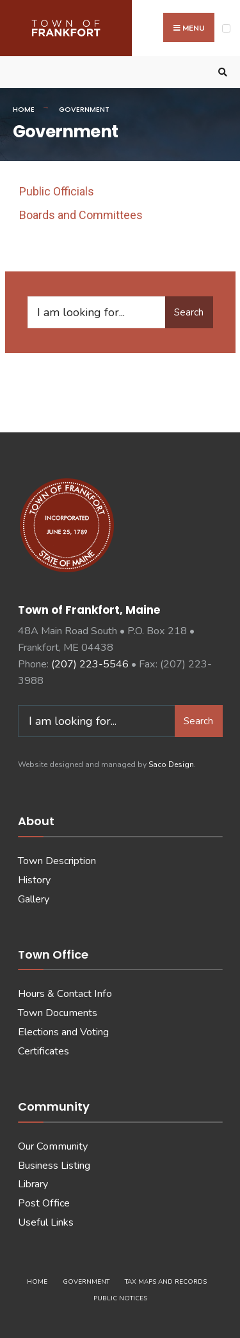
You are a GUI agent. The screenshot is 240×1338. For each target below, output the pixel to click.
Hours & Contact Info (65, 994)
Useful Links (46, 1222)
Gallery (33, 899)
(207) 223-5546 (90, 664)
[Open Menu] (226, 28)
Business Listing (54, 1166)
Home (24, 109)
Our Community (53, 1146)
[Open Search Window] (220, 72)
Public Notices (120, 1298)
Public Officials (56, 191)
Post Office (44, 1203)
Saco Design (171, 764)
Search (189, 312)
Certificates (43, 1051)
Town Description (57, 861)
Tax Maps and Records (166, 1281)
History (34, 880)
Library (33, 1184)
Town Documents (57, 1013)
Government (86, 1281)
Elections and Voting (63, 1032)
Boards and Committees (81, 215)
